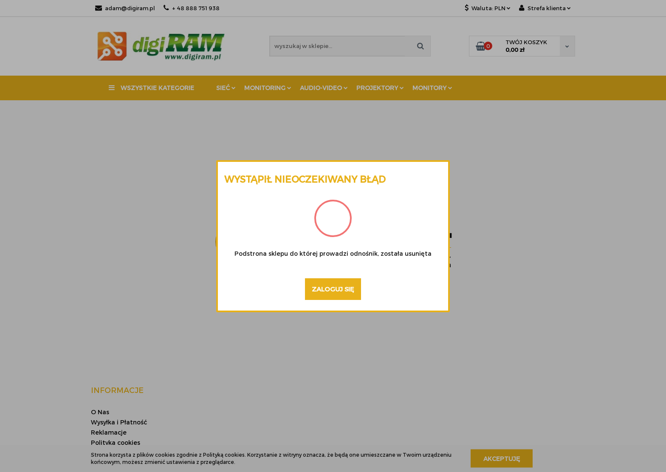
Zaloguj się (333, 289)
